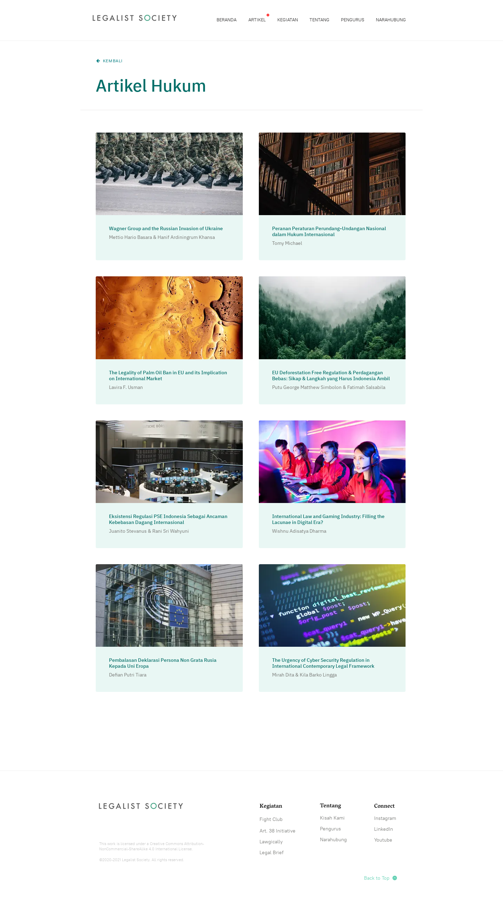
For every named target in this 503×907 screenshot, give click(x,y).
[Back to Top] (386, 878)
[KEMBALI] (111, 60)
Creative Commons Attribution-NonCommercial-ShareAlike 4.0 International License (151, 846)
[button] (257, 19)
